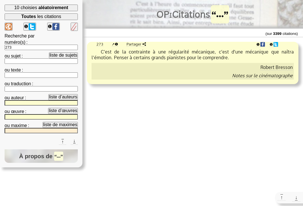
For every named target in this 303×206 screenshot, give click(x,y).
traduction (21, 83)
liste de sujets (63, 55)
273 (99, 44)
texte (16, 70)
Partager (133, 44)
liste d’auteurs (63, 96)
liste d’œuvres (63, 110)
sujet (16, 56)
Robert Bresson (276, 67)
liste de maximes (60, 124)
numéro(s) (15, 42)
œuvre (17, 111)
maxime (19, 125)
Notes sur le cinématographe (262, 75)
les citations (41, 16)
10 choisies (41, 7)
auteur (17, 97)
